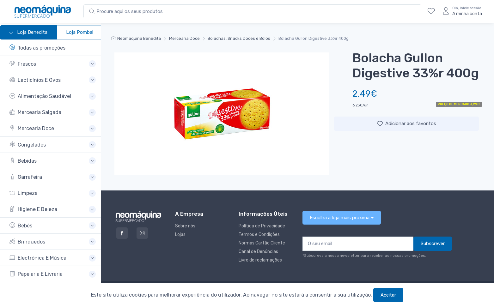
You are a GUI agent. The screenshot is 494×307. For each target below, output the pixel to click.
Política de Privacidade (262, 226)
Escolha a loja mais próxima (339, 217)
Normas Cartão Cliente (262, 243)
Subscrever (433, 243)
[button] (52, 64)
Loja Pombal (79, 32)
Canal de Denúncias (258, 251)
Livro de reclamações (260, 260)
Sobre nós (185, 226)
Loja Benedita (28, 32)
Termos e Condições (259, 234)
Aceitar (388, 295)
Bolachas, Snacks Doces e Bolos (239, 38)
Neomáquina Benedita (136, 38)
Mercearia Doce (184, 38)
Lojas (180, 234)
